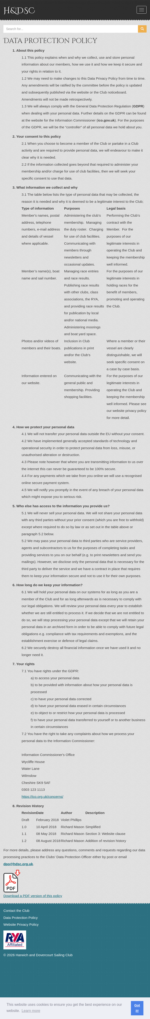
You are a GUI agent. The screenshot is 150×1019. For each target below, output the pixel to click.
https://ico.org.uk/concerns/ (42, 796)
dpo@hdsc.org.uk (18, 864)
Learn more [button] (31, 1011)
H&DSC (19, 10)
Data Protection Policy (20, 918)
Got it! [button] (137, 1008)
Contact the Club (16, 911)
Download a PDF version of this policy (32, 884)
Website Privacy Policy (21, 924)
